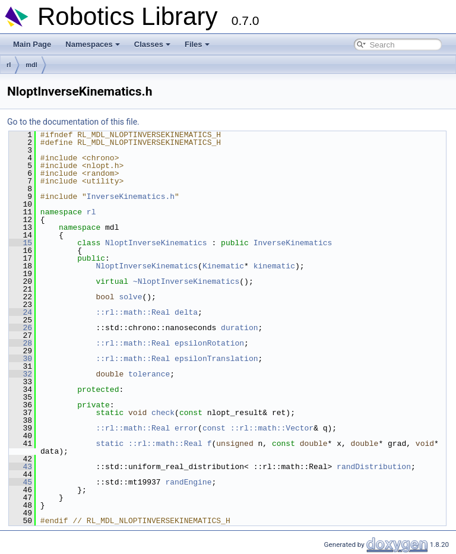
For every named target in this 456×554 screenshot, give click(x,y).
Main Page (32, 44)
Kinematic (223, 266)
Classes (152, 44)
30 (20, 358)
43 (20, 466)
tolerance (149, 374)
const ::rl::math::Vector (258, 428)
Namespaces (92, 44)
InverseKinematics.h (131, 196)
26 (20, 327)
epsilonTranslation (216, 358)
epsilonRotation (209, 343)
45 (20, 482)
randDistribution (374, 466)
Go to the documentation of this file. (73, 121)
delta (186, 312)
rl (9, 64)
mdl (31, 64)
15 (20, 243)
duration (239, 327)
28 (20, 343)
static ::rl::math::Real (149, 443)
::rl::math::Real (133, 312)
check (163, 412)
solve (130, 297)
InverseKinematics (293, 243)
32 (20, 374)
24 (20, 312)
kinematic (274, 266)
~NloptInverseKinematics (186, 281)
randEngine (188, 482)
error (186, 428)
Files (197, 44)
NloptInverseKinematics (156, 243)
